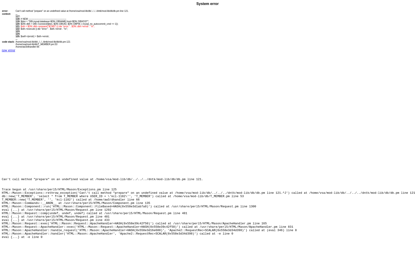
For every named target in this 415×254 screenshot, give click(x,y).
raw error (8, 50)
